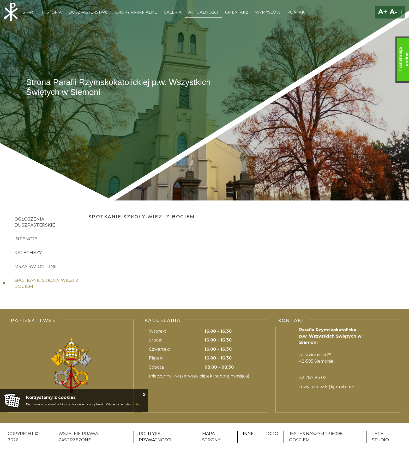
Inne (248, 433)
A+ (382, 12)
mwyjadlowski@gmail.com (326, 386)
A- (393, 12)
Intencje (25, 238)
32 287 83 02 (313, 377)
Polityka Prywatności (155, 436)
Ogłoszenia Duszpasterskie (34, 222)
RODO (271, 433)
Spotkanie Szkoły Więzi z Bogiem (46, 283)
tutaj (136, 404)
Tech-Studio (380, 436)
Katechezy (28, 252)
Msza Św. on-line (35, 266)
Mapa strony (211, 436)
